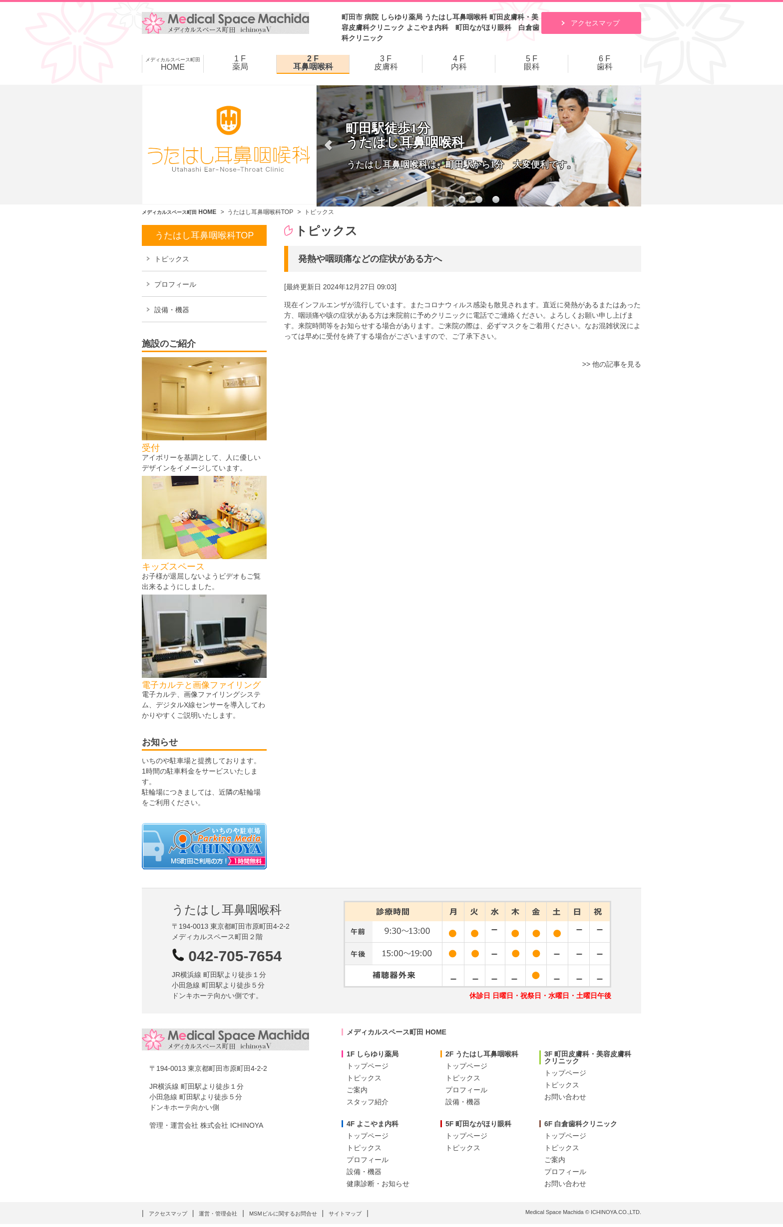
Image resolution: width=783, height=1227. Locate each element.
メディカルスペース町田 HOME (396, 1032)
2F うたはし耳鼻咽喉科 (481, 1054)
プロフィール (175, 284)
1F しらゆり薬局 (372, 1054)
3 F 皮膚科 (386, 63)
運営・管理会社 (218, 1214)
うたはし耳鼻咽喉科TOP (260, 211)
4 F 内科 (459, 63)
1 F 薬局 (240, 63)
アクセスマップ (595, 23)
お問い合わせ (565, 1097)
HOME (172, 64)
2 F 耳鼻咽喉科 (313, 63)
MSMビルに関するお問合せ (283, 1214)
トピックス (171, 259)
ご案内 (357, 1090)
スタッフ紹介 (368, 1102)
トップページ (368, 1066)
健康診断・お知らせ (378, 1184)
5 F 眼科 (532, 63)
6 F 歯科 (605, 63)
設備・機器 (171, 310)
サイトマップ (345, 1214)
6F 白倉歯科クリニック (580, 1124)
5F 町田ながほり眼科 (478, 1124)
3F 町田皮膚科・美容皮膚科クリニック (587, 1057)
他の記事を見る (616, 364)
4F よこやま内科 (372, 1124)
